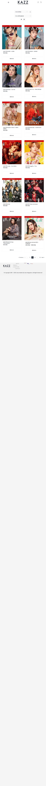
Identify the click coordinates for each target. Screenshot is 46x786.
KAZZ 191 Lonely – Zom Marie (9, 166)
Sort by (18, 11)
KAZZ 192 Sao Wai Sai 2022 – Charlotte (32, 243)
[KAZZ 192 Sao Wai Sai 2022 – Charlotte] (34, 228)
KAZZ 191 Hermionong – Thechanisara (8, 242)
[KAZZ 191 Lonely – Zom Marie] (12, 152)
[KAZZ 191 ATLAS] (12, 190)
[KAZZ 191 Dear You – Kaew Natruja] (34, 75)
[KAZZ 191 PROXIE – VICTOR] (12, 75)
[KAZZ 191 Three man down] (34, 190)
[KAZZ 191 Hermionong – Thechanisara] (12, 228)
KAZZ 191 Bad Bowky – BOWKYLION (33, 127)
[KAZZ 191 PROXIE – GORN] (12, 37)
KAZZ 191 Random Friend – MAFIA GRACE (10, 128)
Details (12, 58)
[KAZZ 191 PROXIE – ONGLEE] (34, 37)
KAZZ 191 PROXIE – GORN (8, 51)
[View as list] (24, 19)
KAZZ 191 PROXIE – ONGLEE (31, 51)
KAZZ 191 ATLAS (6, 204)
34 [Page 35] (40, 257)
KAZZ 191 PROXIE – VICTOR (9, 89)
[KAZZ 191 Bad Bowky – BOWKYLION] (34, 114)
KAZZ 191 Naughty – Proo (31, 166)
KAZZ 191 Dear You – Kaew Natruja (33, 89)
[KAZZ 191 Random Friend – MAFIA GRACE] (12, 114)
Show (19, 16)
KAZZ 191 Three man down (32, 204)
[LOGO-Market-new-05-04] (23, 1)
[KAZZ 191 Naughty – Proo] (34, 152)
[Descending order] (30, 11)
